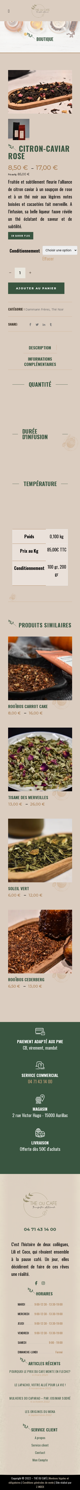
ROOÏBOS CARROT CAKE (28, 706)
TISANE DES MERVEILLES (28, 797)
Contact (40, 1452)
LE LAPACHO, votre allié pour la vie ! (40, 1384)
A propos (40, 1437)
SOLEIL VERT (18, 888)
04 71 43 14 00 (40, 1081)
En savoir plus (20, 235)
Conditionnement (25, 250)
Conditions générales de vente (38, 1482)
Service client (40, 1445)
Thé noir (57, 309)
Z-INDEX (40, 1487)
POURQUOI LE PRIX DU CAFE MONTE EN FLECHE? (40, 1371)
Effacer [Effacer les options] (48, 258)
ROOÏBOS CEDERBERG (26, 979)
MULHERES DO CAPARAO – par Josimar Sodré (40, 1398)
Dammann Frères (37, 309)
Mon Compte (40, 1460)
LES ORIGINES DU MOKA (40, 1411)
